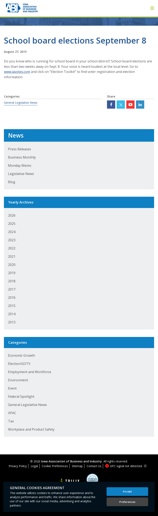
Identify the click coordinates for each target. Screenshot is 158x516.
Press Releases (19, 149)
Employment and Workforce (29, 372)
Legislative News (21, 173)
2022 (11, 248)
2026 (11, 215)
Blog (11, 182)
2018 (11, 281)
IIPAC (12, 413)
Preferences (127, 502)
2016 (11, 297)
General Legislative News (20, 103)
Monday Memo (19, 165)
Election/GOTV (19, 363)
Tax (11, 421)
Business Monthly (22, 157)
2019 (11, 273)
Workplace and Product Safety (31, 429)
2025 (11, 223)
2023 (11, 240)
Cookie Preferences (55, 466)
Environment (18, 380)
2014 (11, 314)
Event (12, 388)
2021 (11, 256)
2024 (11, 232)
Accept (127, 491)
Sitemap (77, 466)
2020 (11, 264)
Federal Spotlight (21, 396)
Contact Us (94, 466)
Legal (34, 466)
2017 (11, 289)
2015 (11, 305)
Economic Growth (21, 355)
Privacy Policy (18, 466)
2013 (11, 322)
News (15, 135)
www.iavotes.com (17, 71)
